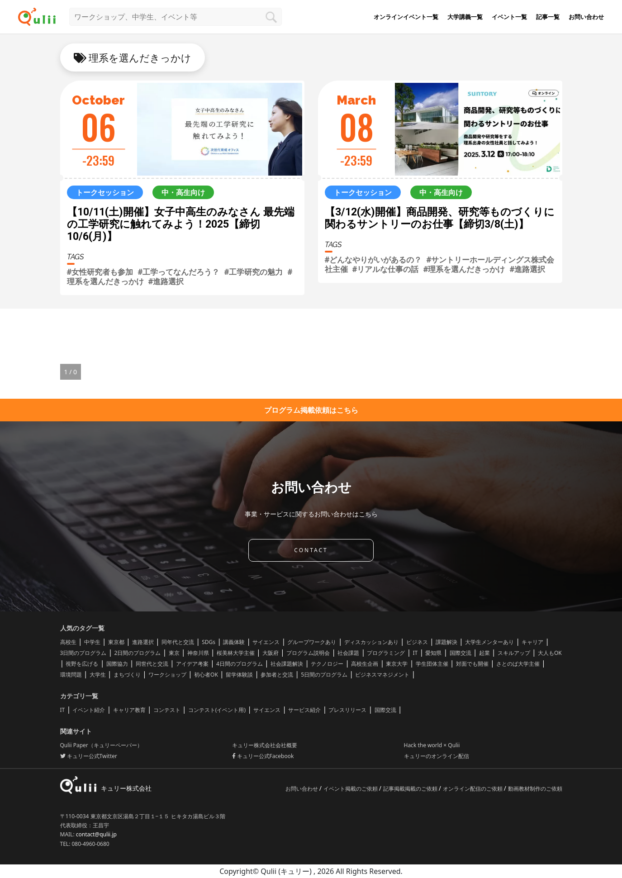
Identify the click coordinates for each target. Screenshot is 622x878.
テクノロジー (327, 664)
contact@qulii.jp (96, 834)
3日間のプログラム (83, 653)
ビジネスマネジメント (382, 674)
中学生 (92, 642)
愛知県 (433, 653)
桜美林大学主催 (236, 653)
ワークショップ (167, 674)
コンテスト (166, 710)
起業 (484, 653)
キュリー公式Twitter (88, 756)
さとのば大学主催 (518, 664)
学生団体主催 (432, 664)
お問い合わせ (586, 17)
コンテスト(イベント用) (217, 710)
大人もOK (550, 653)
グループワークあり (311, 642)
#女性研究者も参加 (100, 272)
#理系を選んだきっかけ (464, 269)
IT (415, 653)
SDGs (208, 642)
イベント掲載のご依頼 (351, 788)
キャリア (532, 642)
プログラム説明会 (308, 653)
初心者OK (206, 674)
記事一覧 (548, 17)
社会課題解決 (287, 664)
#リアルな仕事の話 (385, 269)
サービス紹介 (304, 710)
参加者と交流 (277, 674)
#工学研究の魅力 (253, 272)
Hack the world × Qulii (432, 745)
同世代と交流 (152, 664)
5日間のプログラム (324, 674)
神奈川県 (198, 653)
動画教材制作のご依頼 (535, 788)
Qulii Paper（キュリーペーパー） (101, 745)
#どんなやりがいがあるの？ (373, 259)
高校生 (68, 642)
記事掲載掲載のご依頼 (411, 788)
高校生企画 (364, 664)
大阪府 (270, 653)
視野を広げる (82, 664)
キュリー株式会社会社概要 (264, 745)
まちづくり (127, 674)
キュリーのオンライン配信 (436, 756)
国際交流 (460, 653)
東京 (174, 653)
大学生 (98, 674)
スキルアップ (514, 653)
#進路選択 (166, 281)
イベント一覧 (509, 17)
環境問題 (71, 674)
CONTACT (311, 550)
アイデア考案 (192, 664)
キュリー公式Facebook (263, 756)
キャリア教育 (129, 710)
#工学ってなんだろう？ (178, 272)
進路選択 (143, 642)
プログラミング (386, 653)
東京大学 (397, 664)
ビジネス (417, 642)
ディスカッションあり (371, 642)
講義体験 (234, 642)
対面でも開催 (472, 664)
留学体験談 (239, 674)
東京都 (116, 642)
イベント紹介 (88, 710)
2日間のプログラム (137, 653)
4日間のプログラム (239, 664)
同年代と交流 (177, 642)
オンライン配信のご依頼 (473, 788)
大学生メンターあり (489, 642)
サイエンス (266, 642)
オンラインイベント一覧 (406, 17)
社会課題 (348, 653)
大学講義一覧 (465, 17)
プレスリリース (347, 710)
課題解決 (446, 642)
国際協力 (117, 664)
